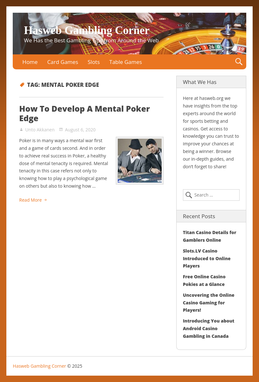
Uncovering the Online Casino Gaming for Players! (208, 302)
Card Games (62, 62)
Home (30, 62)
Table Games (125, 62)
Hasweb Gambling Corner (87, 30)
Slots (94, 62)
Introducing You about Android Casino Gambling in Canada (208, 328)
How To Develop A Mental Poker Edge (84, 113)
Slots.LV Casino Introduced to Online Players (207, 258)
